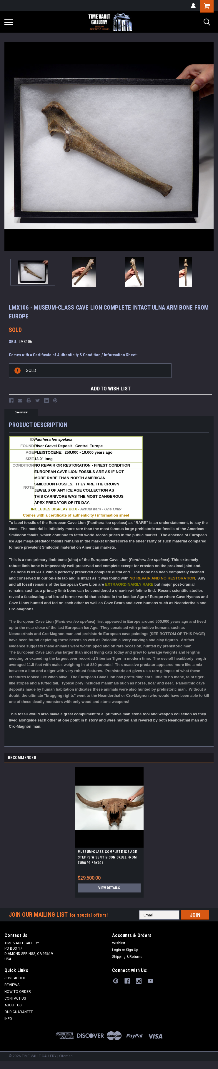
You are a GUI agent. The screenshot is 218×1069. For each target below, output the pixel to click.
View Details (109, 890)
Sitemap (65, 1058)
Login (116, 952)
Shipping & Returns (127, 959)
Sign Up (132, 952)
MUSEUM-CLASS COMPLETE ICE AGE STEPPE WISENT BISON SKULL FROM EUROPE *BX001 (107, 859)
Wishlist (118, 945)
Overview (21, 412)
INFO (8, 1021)
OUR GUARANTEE (18, 1014)
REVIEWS (11, 987)
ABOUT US (12, 1007)
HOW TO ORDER (17, 994)
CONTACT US (15, 1000)
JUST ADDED (14, 980)
